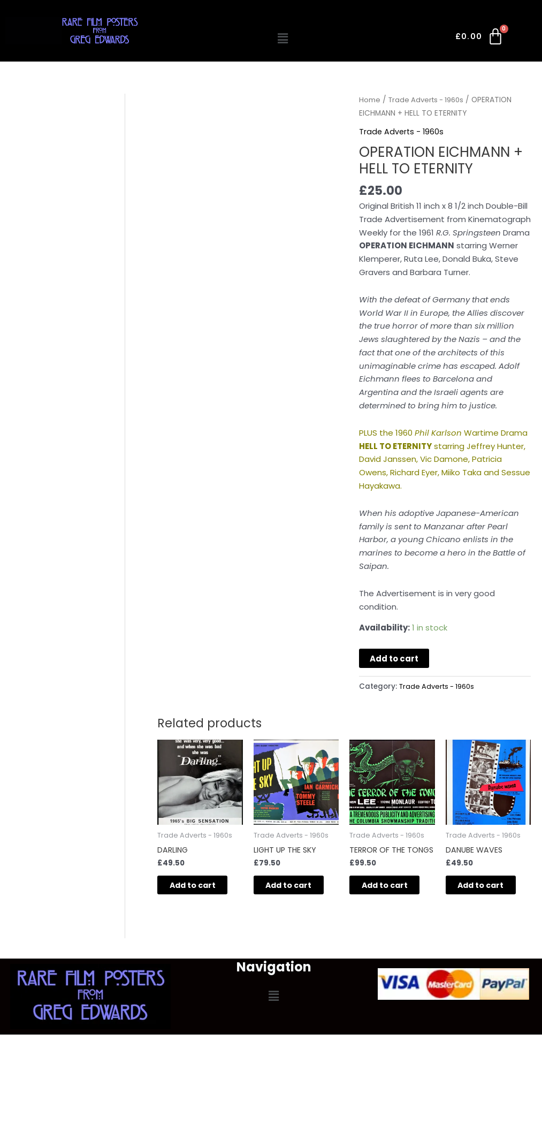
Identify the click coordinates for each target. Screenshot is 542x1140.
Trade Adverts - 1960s (429, 100)
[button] (283, 38)
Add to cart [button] (193, 892)
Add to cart (394, 658)
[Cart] (480, 38)
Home (369, 100)
